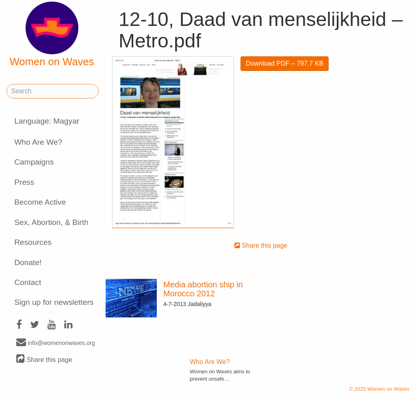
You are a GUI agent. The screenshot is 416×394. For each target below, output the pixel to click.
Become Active (40, 202)
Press (24, 182)
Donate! (27, 262)
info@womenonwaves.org (55, 342)
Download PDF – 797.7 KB (284, 63)
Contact (27, 282)
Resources (33, 242)
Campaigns (34, 162)
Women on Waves (52, 34)
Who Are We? (38, 142)
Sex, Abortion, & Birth (51, 222)
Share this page (44, 359)
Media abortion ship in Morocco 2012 (203, 289)
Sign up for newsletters (53, 302)
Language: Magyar (46, 121)
